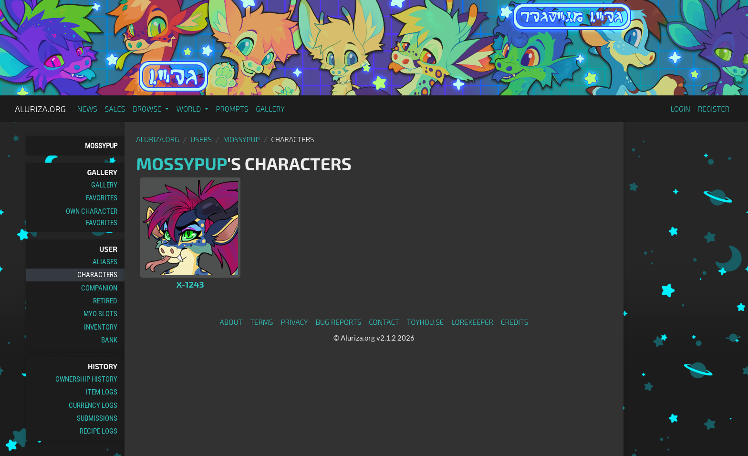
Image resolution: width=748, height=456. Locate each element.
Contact (384, 322)
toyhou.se (425, 322)
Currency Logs (93, 405)
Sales (115, 108)
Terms (261, 322)
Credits (515, 322)
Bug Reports (339, 322)
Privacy (294, 322)
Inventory (100, 327)
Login (680, 108)
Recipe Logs (98, 431)
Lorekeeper (472, 322)
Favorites (101, 198)
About (231, 322)
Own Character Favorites (91, 217)
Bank (109, 340)
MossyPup (101, 146)
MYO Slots (100, 314)
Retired (105, 301)
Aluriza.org (40, 109)
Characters (97, 274)
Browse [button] (148, 108)
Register (713, 108)
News (87, 108)
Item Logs (101, 392)
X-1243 (190, 284)
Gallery (270, 108)
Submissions (97, 418)
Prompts (232, 108)
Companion (99, 288)
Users (201, 139)
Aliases (105, 262)
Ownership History (86, 379)
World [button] (190, 108)
